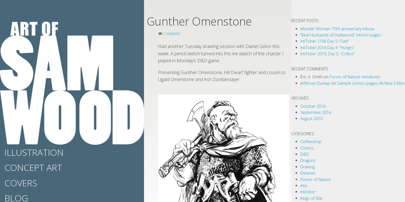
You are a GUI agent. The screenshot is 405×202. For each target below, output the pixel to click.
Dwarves (308, 173)
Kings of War (311, 198)
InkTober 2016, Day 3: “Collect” (327, 53)
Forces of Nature (315, 179)
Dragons (308, 160)
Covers (20, 183)
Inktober (308, 191)
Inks (303, 185)
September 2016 (315, 112)
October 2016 (313, 106)
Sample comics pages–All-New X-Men (371, 83)
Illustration (34, 152)
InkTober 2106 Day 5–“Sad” (324, 41)
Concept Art (33, 167)
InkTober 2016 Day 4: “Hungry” (327, 47)
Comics (307, 148)
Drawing (307, 166)
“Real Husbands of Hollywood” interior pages (340, 35)
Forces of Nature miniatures (355, 76)
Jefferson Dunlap (315, 83)
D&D (304, 154)
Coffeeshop (310, 141)
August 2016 (311, 118)
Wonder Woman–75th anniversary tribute (337, 28)
